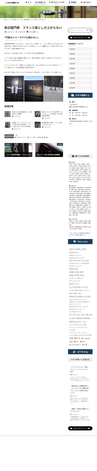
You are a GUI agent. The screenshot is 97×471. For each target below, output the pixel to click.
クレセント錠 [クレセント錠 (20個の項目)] (72, 325)
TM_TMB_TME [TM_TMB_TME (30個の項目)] (73, 312)
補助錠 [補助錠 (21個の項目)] (71, 341)
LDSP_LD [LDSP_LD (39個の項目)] (80, 278)
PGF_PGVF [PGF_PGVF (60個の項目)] (73, 293)
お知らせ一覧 (19, 437)
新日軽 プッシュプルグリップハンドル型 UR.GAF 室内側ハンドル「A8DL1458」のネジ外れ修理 (22, 124)
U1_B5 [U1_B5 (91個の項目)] (72, 318)
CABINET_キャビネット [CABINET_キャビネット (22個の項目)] (75, 255)
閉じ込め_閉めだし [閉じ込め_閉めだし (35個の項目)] (75, 345)
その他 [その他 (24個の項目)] (84, 322)
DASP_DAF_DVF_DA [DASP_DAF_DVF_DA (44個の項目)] (76, 260)
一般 (16, 135)
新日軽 (41, 137)
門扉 (46, 137)
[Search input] (78, 30)
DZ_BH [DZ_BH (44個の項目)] (86, 260)
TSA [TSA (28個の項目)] (80, 312)
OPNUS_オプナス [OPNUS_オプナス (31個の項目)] (84, 290)
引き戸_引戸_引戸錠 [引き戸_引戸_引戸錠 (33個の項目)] (85, 335)
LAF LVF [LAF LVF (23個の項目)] (71, 278)
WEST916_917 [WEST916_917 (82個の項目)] (75, 321)
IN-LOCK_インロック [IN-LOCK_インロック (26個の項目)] (75, 266)
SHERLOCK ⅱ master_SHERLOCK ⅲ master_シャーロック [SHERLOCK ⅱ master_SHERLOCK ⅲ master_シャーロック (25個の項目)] (79, 303)
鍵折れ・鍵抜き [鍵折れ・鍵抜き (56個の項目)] (79, 341)
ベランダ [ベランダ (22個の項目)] (71, 335)
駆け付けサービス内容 (46, 437)
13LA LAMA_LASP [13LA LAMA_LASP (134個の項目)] (77, 249)
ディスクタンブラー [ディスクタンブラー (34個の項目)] (82, 327)
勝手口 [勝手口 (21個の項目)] (76, 335)
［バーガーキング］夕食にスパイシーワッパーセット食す (79, 369)
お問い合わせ (10, 438)
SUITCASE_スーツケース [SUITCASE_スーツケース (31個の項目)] (76, 309)
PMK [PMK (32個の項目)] (79, 293)
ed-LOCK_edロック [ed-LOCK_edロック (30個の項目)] (75, 263)
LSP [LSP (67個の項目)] (76, 290)
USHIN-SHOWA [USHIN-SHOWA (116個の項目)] (83, 318)
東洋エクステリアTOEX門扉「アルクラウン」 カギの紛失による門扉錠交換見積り (52, 114)
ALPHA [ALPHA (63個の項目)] (72, 252)
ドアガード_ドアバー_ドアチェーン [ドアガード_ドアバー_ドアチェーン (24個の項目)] (79, 332)
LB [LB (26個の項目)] (75, 278)
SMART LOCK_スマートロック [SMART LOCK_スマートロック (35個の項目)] (78, 306)
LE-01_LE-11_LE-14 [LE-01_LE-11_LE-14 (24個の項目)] (74, 281)
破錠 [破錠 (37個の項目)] (82, 338)
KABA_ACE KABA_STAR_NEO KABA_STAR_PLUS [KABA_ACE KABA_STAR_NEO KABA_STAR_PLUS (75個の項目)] (76, 272)
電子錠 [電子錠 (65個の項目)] (84, 345)
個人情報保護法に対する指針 (74, 437)
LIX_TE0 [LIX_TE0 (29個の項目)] (71, 290)
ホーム (8, 437)
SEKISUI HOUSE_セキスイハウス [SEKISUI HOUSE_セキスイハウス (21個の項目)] (77, 299)
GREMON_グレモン (21, 137)
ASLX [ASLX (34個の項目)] (77, 252)
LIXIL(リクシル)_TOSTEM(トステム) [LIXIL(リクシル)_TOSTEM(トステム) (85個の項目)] (78, 285)
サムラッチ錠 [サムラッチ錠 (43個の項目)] (81, 325)
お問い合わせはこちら (80, 37)
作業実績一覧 (31, 437)
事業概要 (59, 437)
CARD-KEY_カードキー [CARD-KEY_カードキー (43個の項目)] (77, 258)
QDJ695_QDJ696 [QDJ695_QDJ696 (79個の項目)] (76, 296)
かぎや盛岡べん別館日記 (80, 359)
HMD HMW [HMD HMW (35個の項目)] (85, 263)
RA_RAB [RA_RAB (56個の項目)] (87, 297)
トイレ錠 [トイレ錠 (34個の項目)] (72, 330)
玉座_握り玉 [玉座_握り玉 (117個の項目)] (74, 338)
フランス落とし (33, 137)
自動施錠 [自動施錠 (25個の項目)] (87, 338)
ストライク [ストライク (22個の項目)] (72, 327)
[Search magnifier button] (90, 30)
